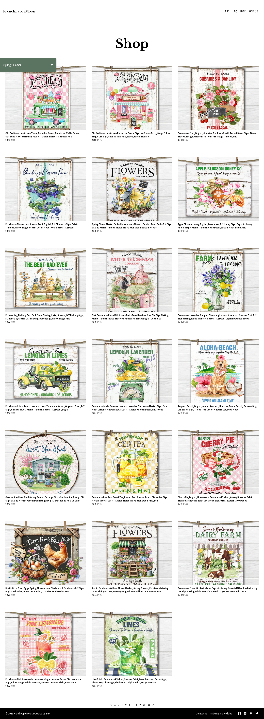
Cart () (253, 11)
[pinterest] (251, 714)
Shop (226, 11)
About (243, 11)
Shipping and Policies (221, 713)
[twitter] (256, 714)
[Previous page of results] (111, 704)
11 (149, 704)
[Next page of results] (153, 704)
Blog (234, 11)
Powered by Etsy (42, 713)
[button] (28, 65)
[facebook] (239, 714)
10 (144, 704)
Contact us (201, 713)
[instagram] (245, 714)
